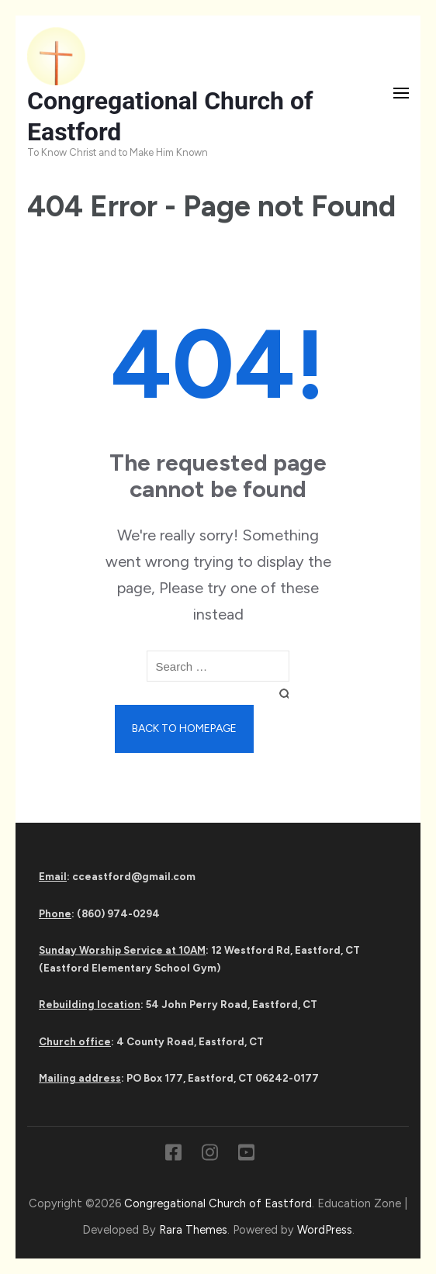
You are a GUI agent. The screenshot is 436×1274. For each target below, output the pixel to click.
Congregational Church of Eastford (218, 1203)
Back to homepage (184, 728)
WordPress (324, 1230)
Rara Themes (193, 1230)
